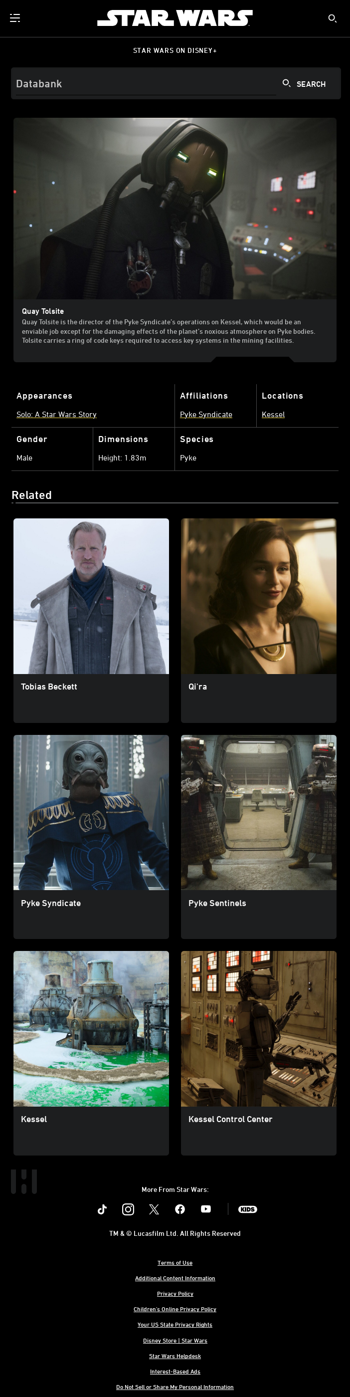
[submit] (332, 18)
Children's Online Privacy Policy (175, 1308)
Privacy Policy (175, 1293)
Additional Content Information (175, 1277)
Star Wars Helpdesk (175, 1355)
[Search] (176, 83)
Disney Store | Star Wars (175, 1340)
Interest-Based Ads (175, 1371)
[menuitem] (16, 18)
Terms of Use (175, 1262)
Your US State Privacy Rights (175, 1324)
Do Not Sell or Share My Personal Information (175, 1386)
